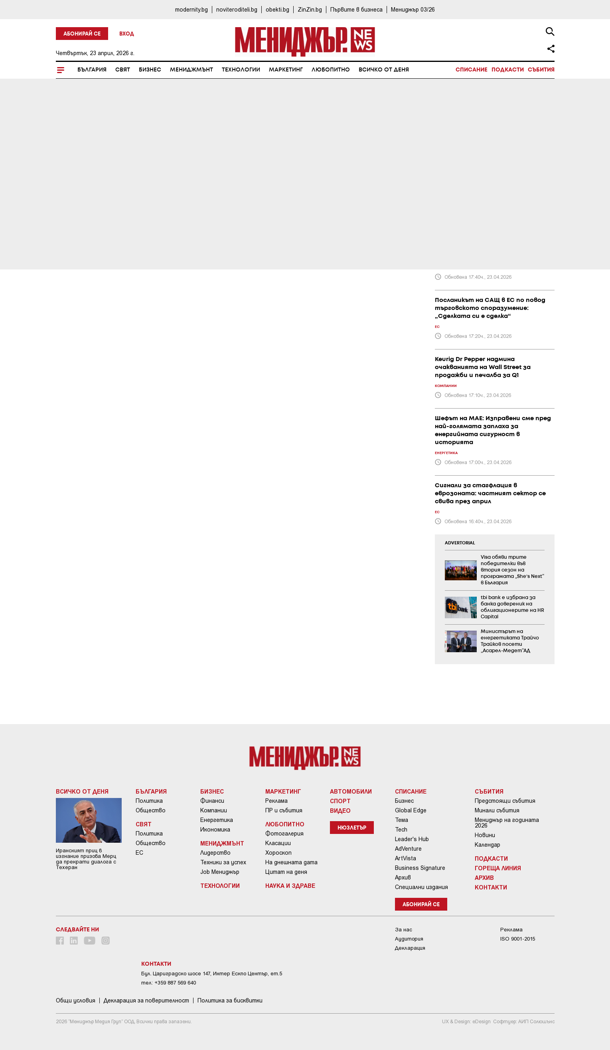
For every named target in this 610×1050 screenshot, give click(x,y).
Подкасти (508, 69)
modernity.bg (191, 9)
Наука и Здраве (290, 885)
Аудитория (409, 938)
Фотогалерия (284, 833)
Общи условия (75, 1000)
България (92, 69)
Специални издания (421, 887)
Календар (487, 845)
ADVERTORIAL (460, 543)
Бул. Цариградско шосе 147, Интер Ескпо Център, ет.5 (211, 973)
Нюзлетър (352, 828)
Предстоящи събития (505, 801)
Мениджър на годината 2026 (507, 822)
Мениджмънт (191, 69)
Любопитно (331, 69)
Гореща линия (498, 868)
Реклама (276, 801)
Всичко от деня (384, 69)
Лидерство (215, 852)
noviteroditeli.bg (236, 9)
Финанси (212, 801)
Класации (278, 843)
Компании (213, 810)
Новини (485, 835)
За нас (403, 929)
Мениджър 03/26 (413, 9)
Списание (472, 69)
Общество (151, 810)
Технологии (241, 69)
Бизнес (150, 69)
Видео (340, 810)
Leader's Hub (412, 839)
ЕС (139, 852)
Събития (541, 69)
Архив (403, 877)
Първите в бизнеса (356, 9)
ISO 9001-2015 (517, 938)
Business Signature (420, 868)
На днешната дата (291, 862)
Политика (149, 801)
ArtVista (405, 858)
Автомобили (351, 791)
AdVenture (408, 849)
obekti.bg (277, 9)
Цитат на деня (286, 872)
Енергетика (216, 820)
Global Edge (410, 810)
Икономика (215, 829)
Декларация (410, 948)
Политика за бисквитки (230, 1000)
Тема (401, 820)
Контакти (491, 887)
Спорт (340, 801)
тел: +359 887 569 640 (168, 982)
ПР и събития (283, 810)
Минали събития (497, 810)
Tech (401, 829)
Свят (122, 69)
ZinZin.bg (310, 9)
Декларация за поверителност (146, 1000)
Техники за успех (223, 862)
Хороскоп (278, 852)
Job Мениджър (219, 872)
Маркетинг (286, 69)
